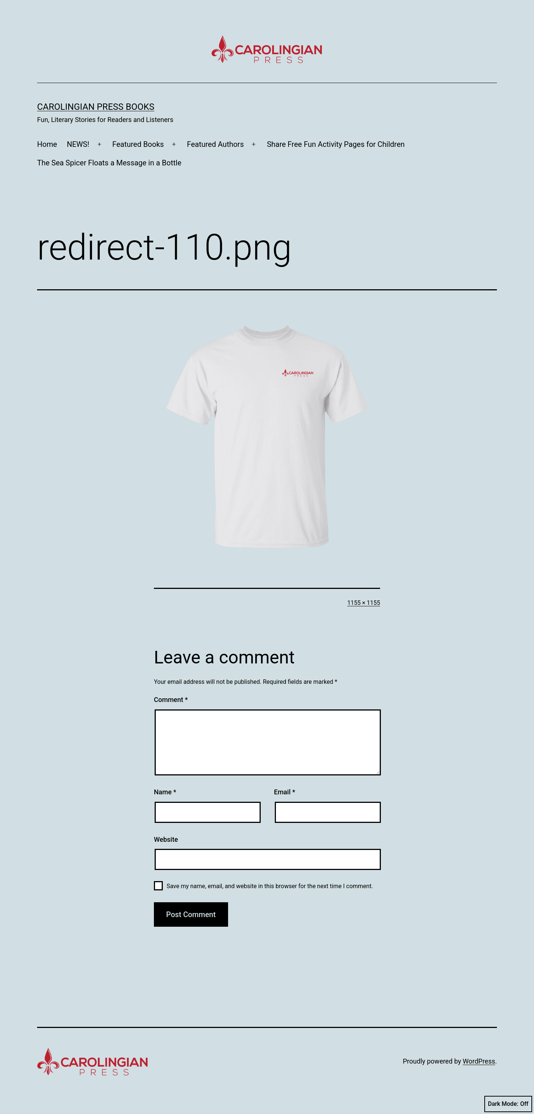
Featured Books (138, 144)
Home (47, 144)
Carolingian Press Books (95, 107)
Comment (171, 699)
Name (165, 792)
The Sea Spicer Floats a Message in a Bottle (109, 162)
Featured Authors (215, 144)
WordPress (479, 1061)
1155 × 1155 (363, 602)
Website (166, 839)
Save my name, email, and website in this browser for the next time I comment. (270, 886)
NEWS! (78, 144)
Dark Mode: (508, 1104)
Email (284, 792)
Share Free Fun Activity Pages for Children (336, 144)
